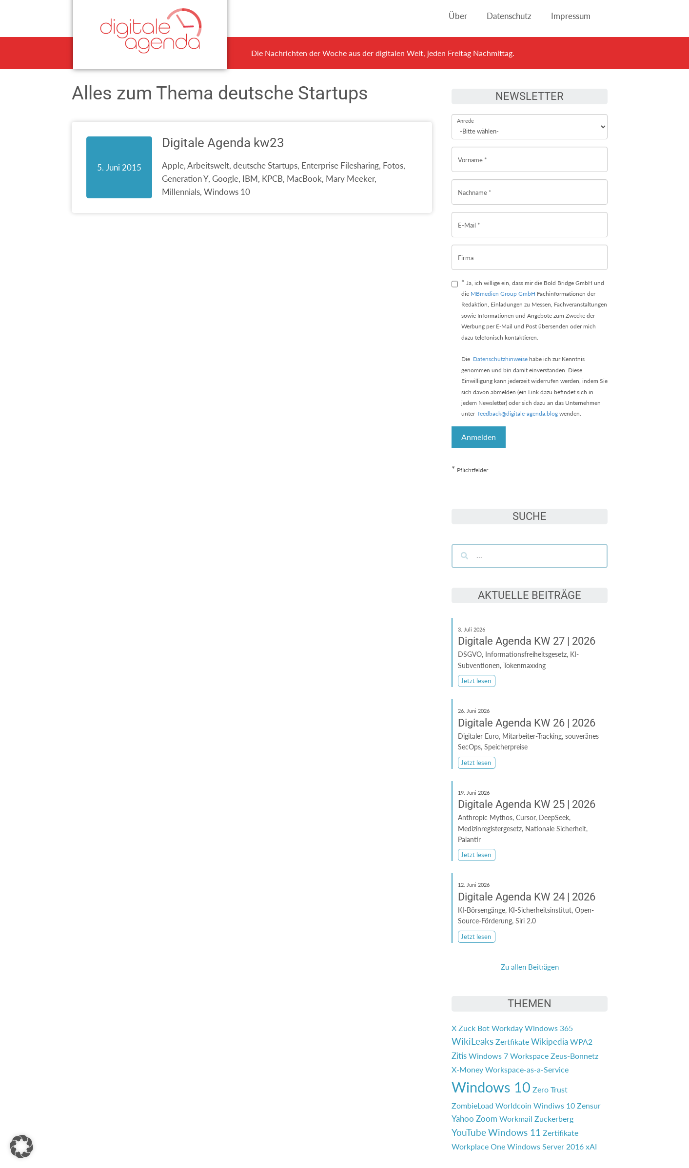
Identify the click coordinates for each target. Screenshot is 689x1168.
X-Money (467, 1069)
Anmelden (478, 436)
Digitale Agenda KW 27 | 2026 (526, 641)
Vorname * (472, 152)
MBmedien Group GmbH (503, 293)
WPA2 (581, 1041)
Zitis (459, 1056)
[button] (21, 1146)
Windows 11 (514, 1132)
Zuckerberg (553, 1118)
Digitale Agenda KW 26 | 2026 (526, 723)
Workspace (529, 1055)
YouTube (469, 1132)
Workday (507, 1028)
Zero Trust (550, 1089)
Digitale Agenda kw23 (223, 142)
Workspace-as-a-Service (527, 1069)
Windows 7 (488, 1055)
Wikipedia (549, 1041)
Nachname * (475, 185)
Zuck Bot (474, 1028)
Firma (465, 250)
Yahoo (463, 1118)
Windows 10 (491, 1086)
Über (458, 16)
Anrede (465, 114)
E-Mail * (469, 217)
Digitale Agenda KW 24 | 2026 (526, 897)
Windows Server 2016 (545, 1146)
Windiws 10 (554, 1105)
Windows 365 (549, 1028)
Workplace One (478, 1146)
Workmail (515, 1118)
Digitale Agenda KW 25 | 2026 (526, 804)
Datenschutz (509, 16)
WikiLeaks (472, 1041)
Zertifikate (560, 1132)
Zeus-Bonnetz (574, 1055)
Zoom (486, 1118)
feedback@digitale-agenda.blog (517, 413)
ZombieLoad (472, 1105)
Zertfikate (512, 1041)
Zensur (589, 1105)
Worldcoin (513, 1105)
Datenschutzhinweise (500, 359)
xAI (591, 1146)
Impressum (571, 16)
